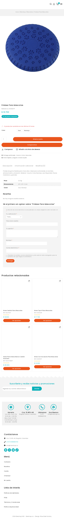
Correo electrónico (12, 248)
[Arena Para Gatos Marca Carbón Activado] (17, 339)
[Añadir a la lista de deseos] (29, 149)
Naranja (27, 130)
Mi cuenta (7, 480)
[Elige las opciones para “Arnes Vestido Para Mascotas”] (29, 280)
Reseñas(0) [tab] (40, 166)
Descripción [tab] (7, 166)
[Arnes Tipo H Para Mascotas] (47, 293)
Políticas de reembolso (11, 493)
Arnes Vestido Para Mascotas (12, 310)
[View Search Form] (50, 4)
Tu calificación (11, 214)
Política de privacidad (11, 507)
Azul (19, 130)
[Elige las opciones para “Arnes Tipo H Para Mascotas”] (60, 280)
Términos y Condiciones (12, 502)
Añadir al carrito (38, 139)
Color (3, 130)
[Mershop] (4, 4)
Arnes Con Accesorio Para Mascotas (46, 357)
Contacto (7, 462)
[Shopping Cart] (57, 4)
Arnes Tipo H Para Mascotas (43, 310)
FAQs (5, 497)
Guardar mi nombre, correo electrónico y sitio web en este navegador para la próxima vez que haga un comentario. (32, 256)
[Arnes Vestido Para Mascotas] (17, 293)
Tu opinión (10, 228)
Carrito (6, 471)
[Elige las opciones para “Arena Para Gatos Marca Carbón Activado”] (29, 327)
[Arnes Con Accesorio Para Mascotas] (47, 339)
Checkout (7, 476)
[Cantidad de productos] (4, 139)
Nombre (9, 240)
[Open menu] (61, 4)
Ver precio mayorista (10, 116)
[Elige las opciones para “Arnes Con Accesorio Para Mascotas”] (60, 327)
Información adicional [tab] (24, 166)
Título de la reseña (12, 221)
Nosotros (7, 466)
